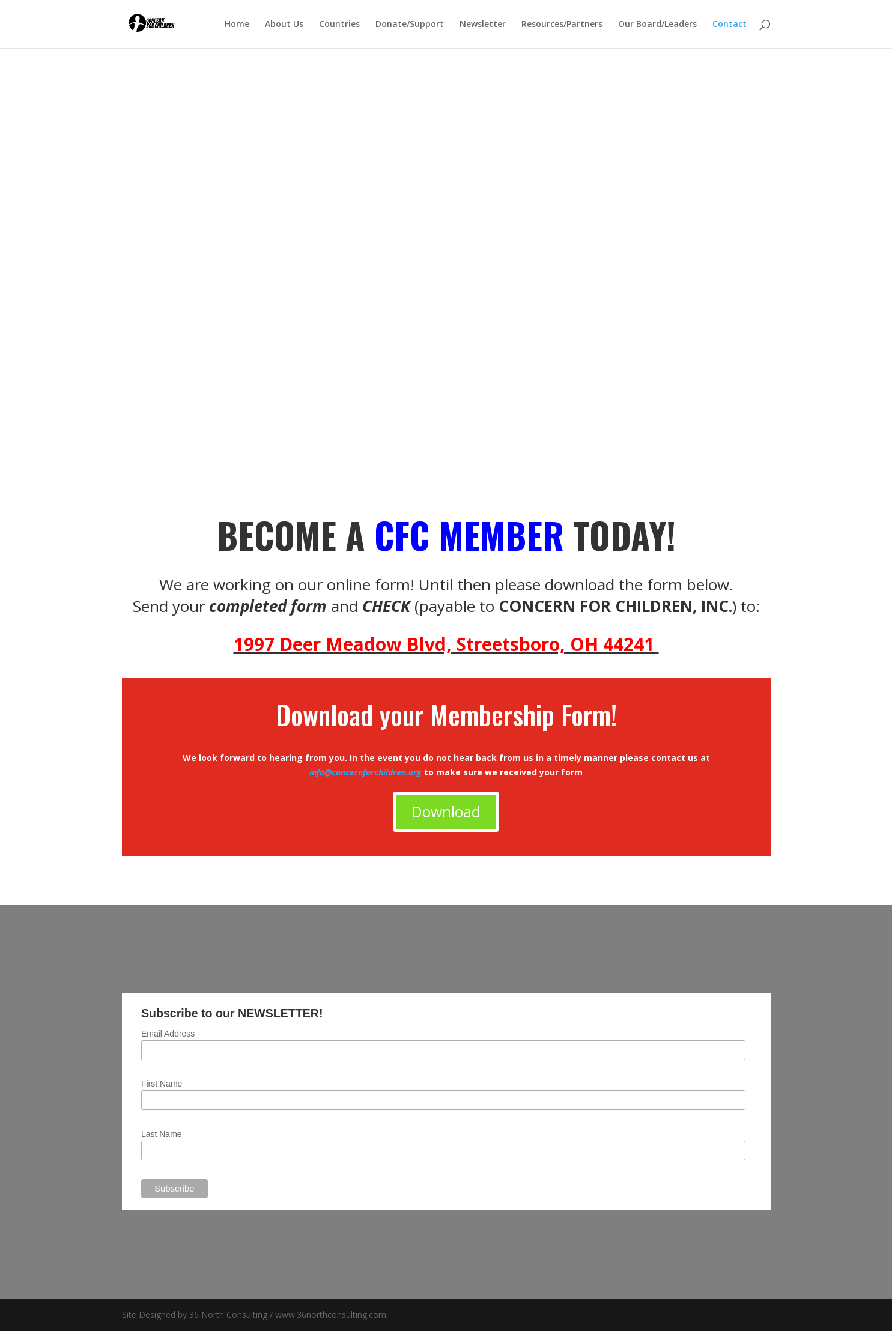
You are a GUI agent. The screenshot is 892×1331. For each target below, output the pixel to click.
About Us (284, 24)
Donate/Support (409, 24)
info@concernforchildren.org (366, 772)
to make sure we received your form (503, 772)
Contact (729, 24)
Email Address (168, 1033)
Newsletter (483, 24)
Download (446, 811)
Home (237, 24)
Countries (339, 24)
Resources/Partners (561, 24)
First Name (161, 1083)
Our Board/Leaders (657, 24)
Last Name (161, 1134)
